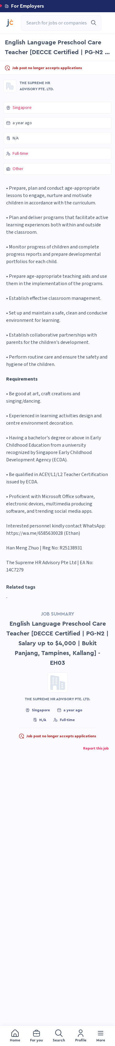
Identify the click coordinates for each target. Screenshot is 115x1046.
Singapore (22, 108)
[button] (57, 6)
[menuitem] (15, 1036)
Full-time (20, 154)
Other (18, 169)
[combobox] (58, 23)
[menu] (57, 1035)
